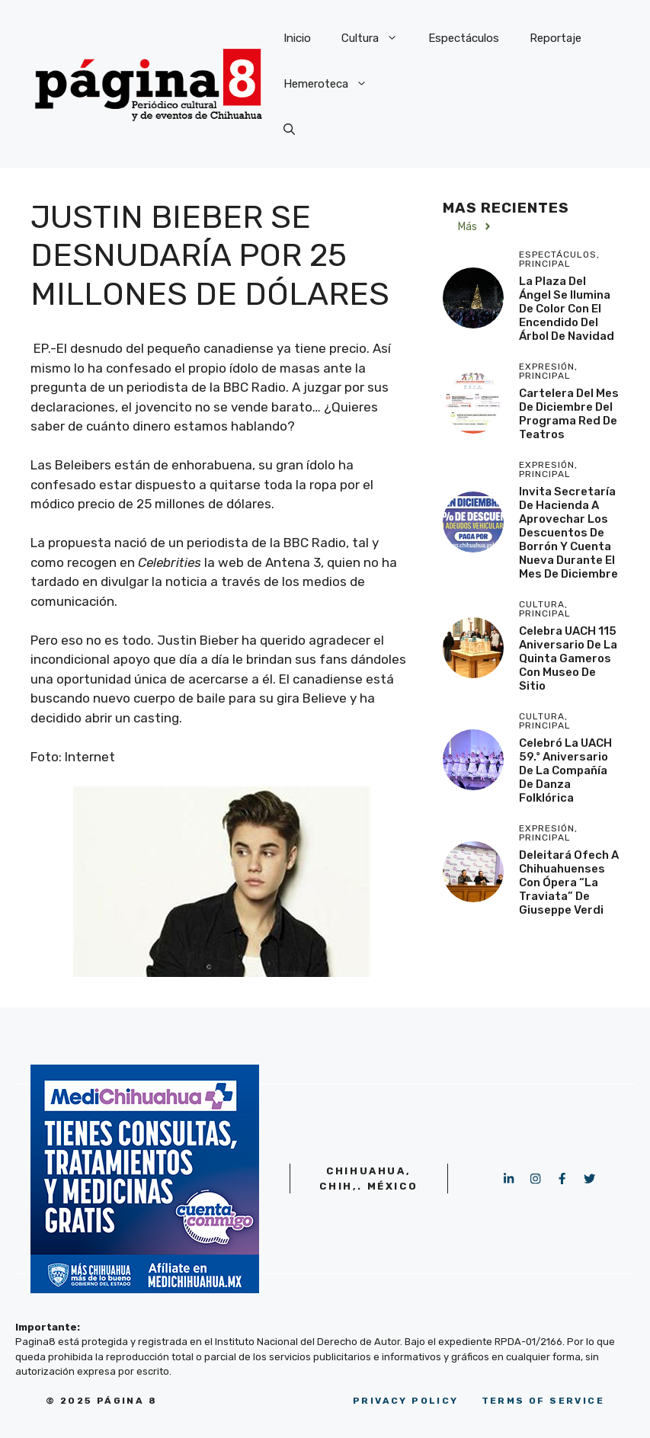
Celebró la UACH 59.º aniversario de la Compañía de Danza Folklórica (565, 770)
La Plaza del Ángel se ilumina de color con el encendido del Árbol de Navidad (566, 308)
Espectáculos (463, 38)
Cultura (377, 38)
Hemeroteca (333, 84)
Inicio (297, 38)
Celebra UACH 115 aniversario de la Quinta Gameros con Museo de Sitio (568, 658)
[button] (289, 129)
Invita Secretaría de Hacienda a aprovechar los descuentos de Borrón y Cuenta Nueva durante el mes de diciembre (568, 533)
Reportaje (555, 38)
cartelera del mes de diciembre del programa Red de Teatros (569, 413)
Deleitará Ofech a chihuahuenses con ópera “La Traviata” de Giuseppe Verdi (569, 882)
